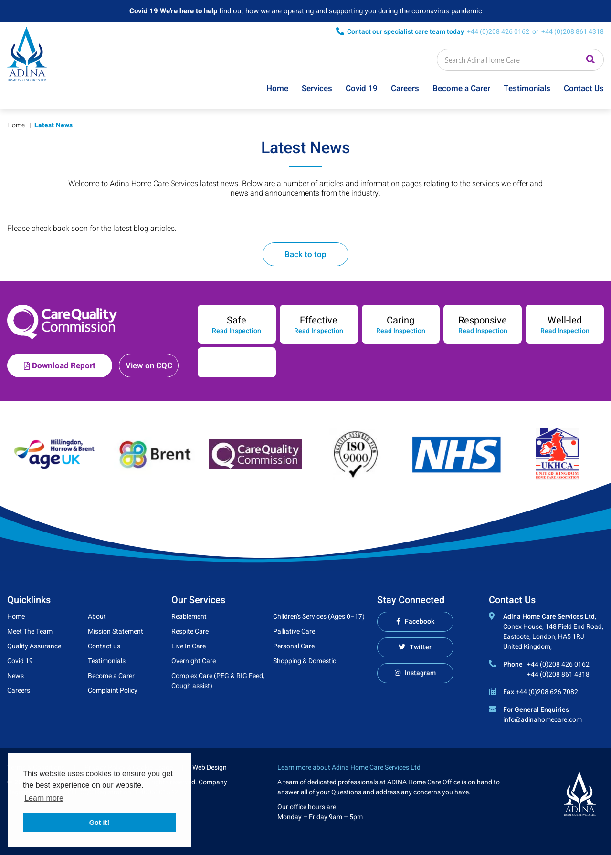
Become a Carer (461, 88)
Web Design (209, 767)
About (97, 617)
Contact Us (584, 88)
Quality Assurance (34, 646)
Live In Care (188, 646)
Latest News (53, 125)
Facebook (419, 621)
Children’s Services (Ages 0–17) (319, 617)
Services (317, 88)
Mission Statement (115, 631)
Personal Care (294, 646)
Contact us (104, 646)
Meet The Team (30, 631)
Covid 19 (362, 88)
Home (277, 88)
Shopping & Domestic (304, 661)
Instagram (420, 673)
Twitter (421, 647)
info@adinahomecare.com (542, 720)
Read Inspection (236, 331)
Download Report (59, 366)
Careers (405, 88)
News (15, 676)
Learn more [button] (43, 798)
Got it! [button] (99, 822)
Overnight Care (193, 661)
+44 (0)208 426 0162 (498, 32)
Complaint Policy (112, 691)
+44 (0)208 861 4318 (572, 32)
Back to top (305, 255)
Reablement (189, 617)
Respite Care (190, 631)
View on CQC (149, 366)
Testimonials (527, 88)
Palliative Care (294, 631)
